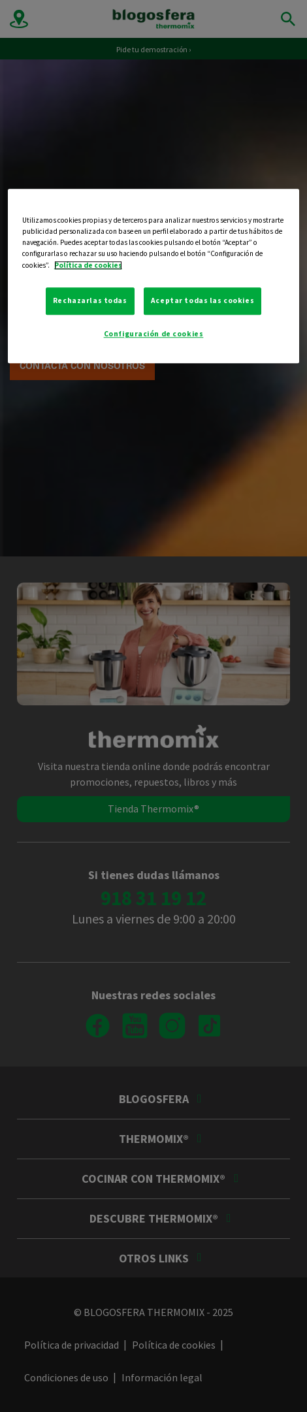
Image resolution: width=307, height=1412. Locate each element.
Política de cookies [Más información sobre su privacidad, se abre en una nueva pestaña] (88, 265)
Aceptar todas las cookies (202, 300)
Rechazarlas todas (90, 300)
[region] (154, 276)
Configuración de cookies (154, 333)
